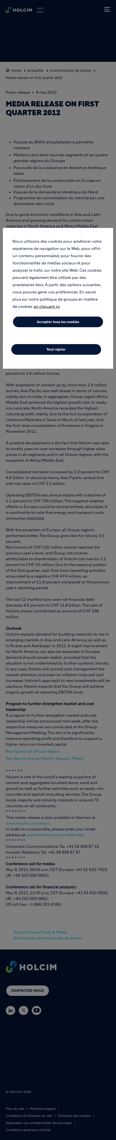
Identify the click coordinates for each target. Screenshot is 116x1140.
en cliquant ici (47, 310)
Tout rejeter (56, 353)
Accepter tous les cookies (58, 325)
